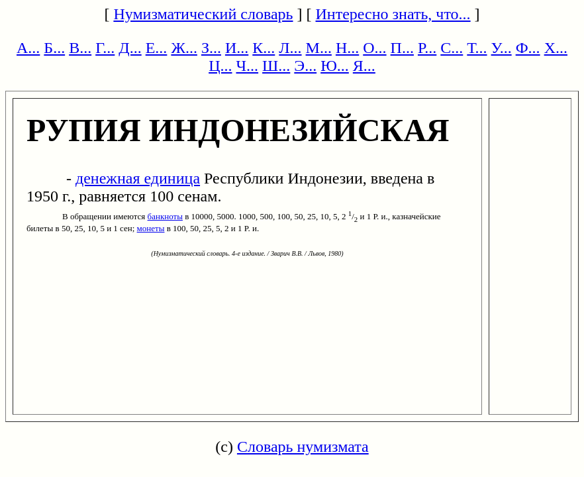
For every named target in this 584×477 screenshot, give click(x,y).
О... (374, 47)
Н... (347, 47)
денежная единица (137, 178)
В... (80, 47)
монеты (151, 228)
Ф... (528, 47)
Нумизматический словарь (203, 14)
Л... (290, 47)
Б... (54, 47)
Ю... (334, 65)
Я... (364, 65)
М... (319, 47)
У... (501, 47)
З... (211, 47)
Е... (157, 47)
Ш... (276, 65)
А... (28, 47)
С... (451, 47)
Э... (305, 65)
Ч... (247, 65)
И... (236, 47)
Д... (130, 47)
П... (402, 47)
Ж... (184, 47)
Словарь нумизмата (303, 446)
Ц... (220, 65)
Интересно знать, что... (393, 14)
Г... (105, 47)
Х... (555, 47)
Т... (477, 47)
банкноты (165, 216)
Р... (427, 47)
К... (263, 47)
